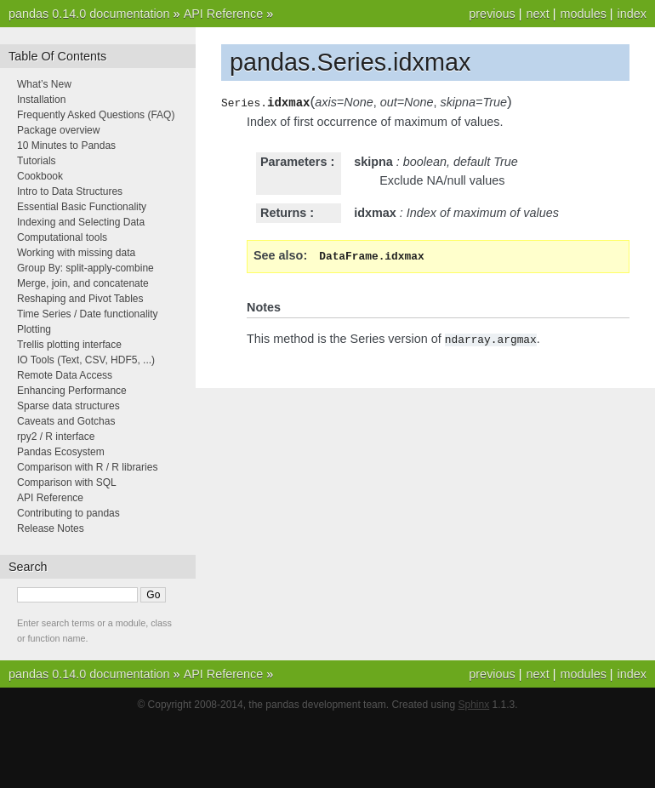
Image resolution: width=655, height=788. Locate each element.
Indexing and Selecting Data (81, 222)
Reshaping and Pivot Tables (80, 299)
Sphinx (474, 705)
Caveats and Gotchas (66, 421)
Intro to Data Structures (69, 191)
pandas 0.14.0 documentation (89, 13)
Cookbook (40, 176)
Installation (41, 100)
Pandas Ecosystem (61, 452)
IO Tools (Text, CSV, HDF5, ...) (86, 360)
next (537, 13)
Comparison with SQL (67, 482)
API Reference (224, 13)
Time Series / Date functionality (87, 314)
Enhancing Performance (72, 391)
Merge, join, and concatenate (83, 283)
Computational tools (62, 237)
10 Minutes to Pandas (66, 145)
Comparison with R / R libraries (87, 467)
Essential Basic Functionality (81, 207)
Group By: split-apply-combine (85, 268)
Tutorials (36, 161)
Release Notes (50, 528)
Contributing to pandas (68, 513)
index (632, 13)
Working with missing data (76, 253)
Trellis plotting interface (69, 345)
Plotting (34, 329)
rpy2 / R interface (55, 437)
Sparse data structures (68, 406)
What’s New (44, 84)
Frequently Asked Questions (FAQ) (95, 115)
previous (492, 13)
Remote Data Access (64, 375)
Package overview (58, 130)
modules (583, 13)
